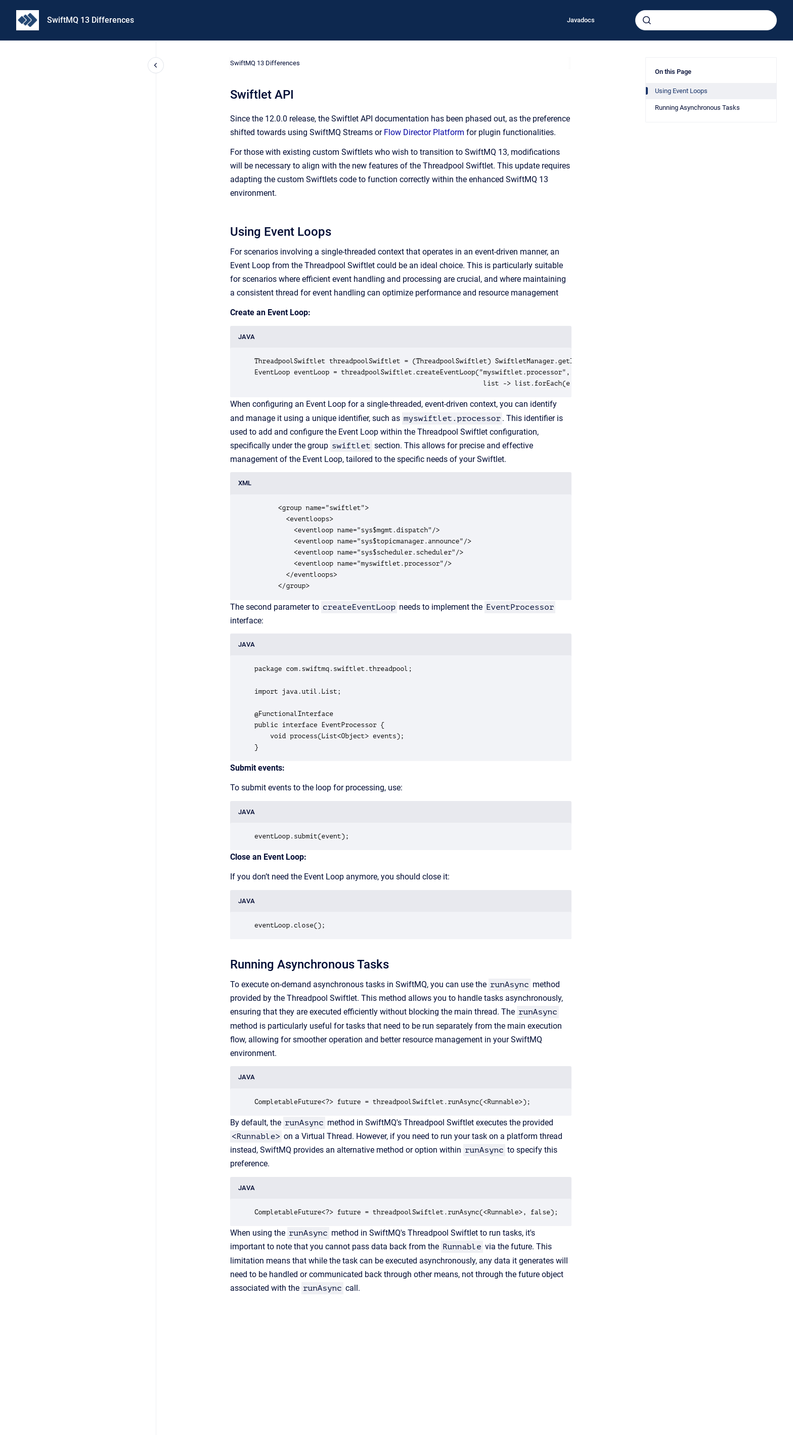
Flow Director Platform (424, 132)
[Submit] (647, 20)
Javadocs (581, 20)
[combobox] (706, 20)
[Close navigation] (156, 65)
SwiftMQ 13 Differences (90, 20)
